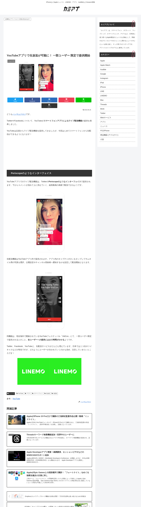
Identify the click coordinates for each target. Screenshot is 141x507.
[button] (85, 100)
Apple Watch (105, 66)
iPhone (103, 89)
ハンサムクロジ (19, 109)
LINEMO (104, 98)
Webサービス (106, 121)
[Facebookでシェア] (28, 100)
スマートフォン (37, 388)
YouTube (20, 388)
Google (103, 75)
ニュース (10, 388)
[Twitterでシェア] (14, 100)
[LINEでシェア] (71, 100)
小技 (102, 144)
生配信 (54, 388)
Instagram (104, 79)
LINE (102, 93)
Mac (102, 103)
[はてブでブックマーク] (42, 100)
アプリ (27, 388)
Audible (103, 70)
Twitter (103, 117)
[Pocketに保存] (56, 100)
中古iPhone (105, 135)
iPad (102, 84)
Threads (103, 107)
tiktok (102, 112)
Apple (102, 61)
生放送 (47, 388)
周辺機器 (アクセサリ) (109, 140)
